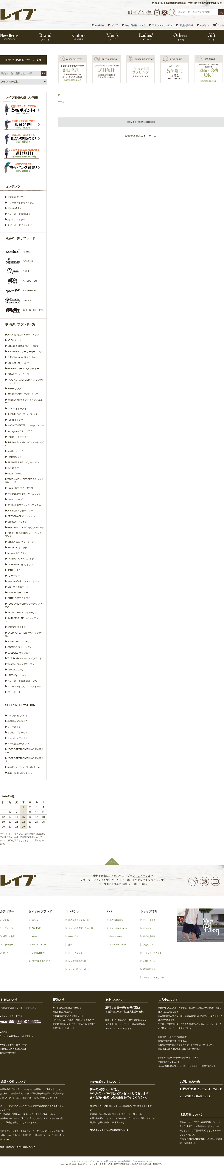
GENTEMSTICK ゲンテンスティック (25, 527)
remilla (35, 920)
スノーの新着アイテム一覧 (80, 928)
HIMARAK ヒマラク (17, 547)
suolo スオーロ (14, 473)
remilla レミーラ (15, 451)
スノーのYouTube (117, 944)
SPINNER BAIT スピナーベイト (23, 462)
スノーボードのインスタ (19, 225)
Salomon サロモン (16, 627)
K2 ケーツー (13, 575)
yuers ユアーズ (15, 499)
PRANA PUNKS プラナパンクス (23, 612)
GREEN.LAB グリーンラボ (20, 542)
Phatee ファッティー (18, 437)
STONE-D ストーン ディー (20, 647)
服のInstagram (116, 920)
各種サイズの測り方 (17, 721)
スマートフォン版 (32, 60)
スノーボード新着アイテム (20, 202)
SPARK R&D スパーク (18, 641)
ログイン (204, 25)
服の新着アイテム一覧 (78, 920)
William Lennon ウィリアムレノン (24, 494)
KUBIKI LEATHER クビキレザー (23, 414)
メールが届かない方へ (18, 743)
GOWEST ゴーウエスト (19, 374)
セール (6, 953)
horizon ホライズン (17, 553)
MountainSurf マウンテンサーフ (23, 581)
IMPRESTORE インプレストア (22, 394)
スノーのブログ (75, 953)
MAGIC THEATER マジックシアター (25, 425)
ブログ (114, 25)
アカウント (148, 944)
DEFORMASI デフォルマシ (21, 516)
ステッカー (8, 944)
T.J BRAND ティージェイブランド (24, 658)
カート (220, 25)
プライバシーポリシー (153, 977)
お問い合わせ (149, 961)
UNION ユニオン (15, 669)
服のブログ (73, 944)
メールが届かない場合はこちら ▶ (195, 1096)
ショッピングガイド (17, 738)
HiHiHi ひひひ (14, 388)
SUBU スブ (13, 468)
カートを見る (149, 920)
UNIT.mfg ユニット (16, 675)
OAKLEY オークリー (17, 592)
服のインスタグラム (17, 219)
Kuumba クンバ (15, 420)
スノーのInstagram (118, 928)
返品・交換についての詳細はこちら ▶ (17, 1147)
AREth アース (14, 340)
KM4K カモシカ (15, 570)
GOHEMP (36, 928)
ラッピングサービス (17, 732)
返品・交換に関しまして (19, 772)
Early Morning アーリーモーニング (24, 351)
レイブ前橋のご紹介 (77, 961)
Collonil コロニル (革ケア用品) (22, 346)
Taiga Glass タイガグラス (20, 488)
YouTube (99, 25)
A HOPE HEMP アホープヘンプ (23, 334)
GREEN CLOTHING (41, 961)
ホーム (61, 101)
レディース (8, 928)
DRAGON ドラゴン (17, 522)
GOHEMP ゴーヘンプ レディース (24, 368)
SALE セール (14, 692)
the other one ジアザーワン (21, 664)
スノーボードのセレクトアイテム (24, 686)
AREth (35, 936)
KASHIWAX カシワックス (20, 564)
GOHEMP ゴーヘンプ (18, 363)
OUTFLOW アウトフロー (20, 598)
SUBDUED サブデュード (19, 653)
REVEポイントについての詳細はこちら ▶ (109, 1130)
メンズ (6, 920)
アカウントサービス (162, 25)
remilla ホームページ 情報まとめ (23, 767)
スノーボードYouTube (18, 214)
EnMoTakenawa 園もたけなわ (22, 357)
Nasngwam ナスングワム (20, 431)
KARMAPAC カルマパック (20, 558)
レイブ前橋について (135, 25)
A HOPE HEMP (39, 944)
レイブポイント (15, 727)
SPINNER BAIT (39, 953)
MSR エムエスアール (18, 587)
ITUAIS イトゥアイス (18, 408)
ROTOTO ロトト (15, 457)
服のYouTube (14, 208)
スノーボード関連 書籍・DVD (22, 681)
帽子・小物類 (9, 936)
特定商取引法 (149, 969)
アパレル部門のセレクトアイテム (24, 505)
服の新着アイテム (16, 197)
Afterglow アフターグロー (20, 510)
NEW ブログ (74, 936)
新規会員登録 (186, 25)
